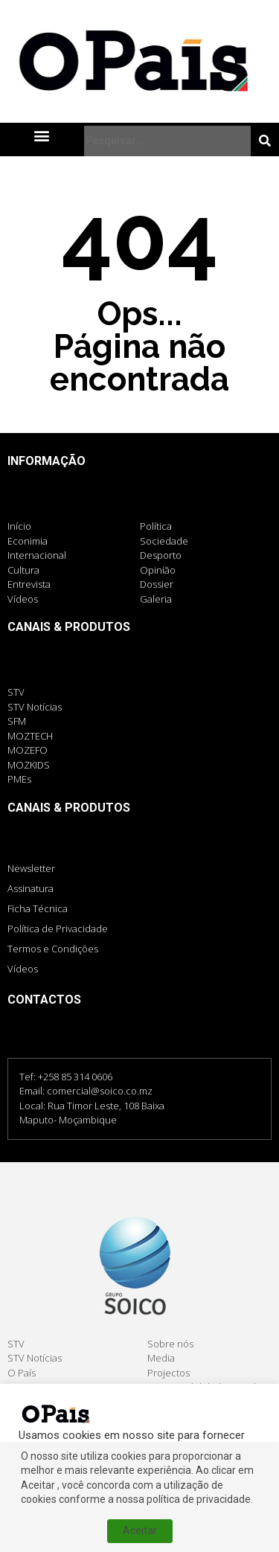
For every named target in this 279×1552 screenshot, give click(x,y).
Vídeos (22, 968)
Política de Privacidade (57, 928)
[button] (42, 135)
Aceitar (140, 1530)
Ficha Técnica (37, 908)
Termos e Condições (52, 948)
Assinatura (30, 888)
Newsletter (31, 868)
